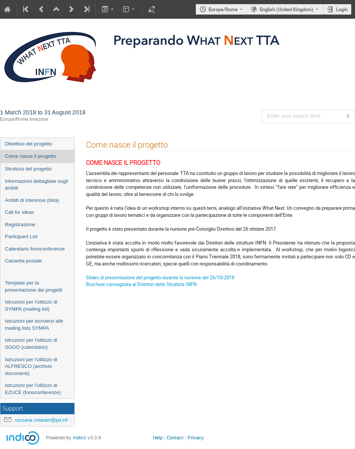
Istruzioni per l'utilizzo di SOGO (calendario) (31, 343)
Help (158, 437)
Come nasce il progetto (30, 156)
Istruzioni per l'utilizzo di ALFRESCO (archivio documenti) (31, 366)
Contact (175, 437)
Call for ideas (19, 212)
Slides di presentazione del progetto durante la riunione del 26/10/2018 (160, 277)
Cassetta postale (23, 261)
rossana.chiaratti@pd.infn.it (44, 420)
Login (342, 9)
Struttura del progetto (28, 169)
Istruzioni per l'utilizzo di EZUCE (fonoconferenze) (33, 388)
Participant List (21, 236)
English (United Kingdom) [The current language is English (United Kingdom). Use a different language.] (287, 9)
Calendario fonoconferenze (35, 249)
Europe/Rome (223, 9)
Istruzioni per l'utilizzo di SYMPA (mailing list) (31, 305)
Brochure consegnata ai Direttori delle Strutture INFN (141, 284)
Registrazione (20, 224)
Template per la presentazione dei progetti (33, 286)
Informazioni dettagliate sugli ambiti (36, 184)
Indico (79, 437)
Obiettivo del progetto (28, 144)
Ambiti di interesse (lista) (32, 200)
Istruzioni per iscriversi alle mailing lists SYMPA (34, 324)
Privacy (196, 437)
